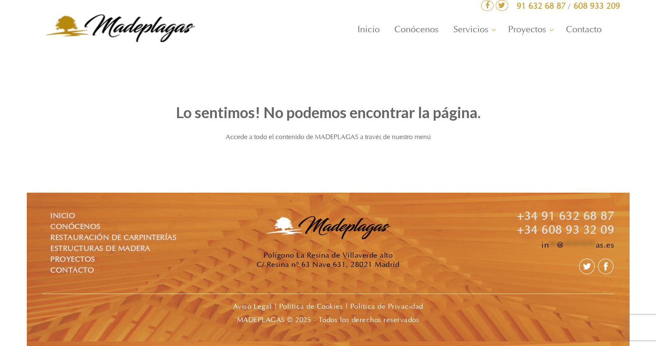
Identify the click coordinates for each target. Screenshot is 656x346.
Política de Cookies (311, 307)
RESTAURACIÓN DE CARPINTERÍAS (113, 238)
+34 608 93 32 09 (565, 231)
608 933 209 (597, 7)
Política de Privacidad (386, 307)
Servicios (471, 30)
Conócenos (416, 30)
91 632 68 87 (542, 7)
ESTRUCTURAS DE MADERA (100, 249)
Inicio (369, 30)
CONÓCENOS (75, 227)
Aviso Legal (252, 307)
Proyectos (527, 30)
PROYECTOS (72, 260)
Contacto (584, 30)
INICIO (62, 216)
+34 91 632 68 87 (565, 217)
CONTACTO (72, 271)
